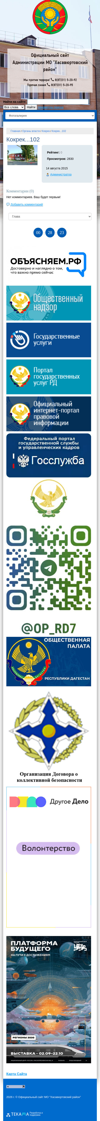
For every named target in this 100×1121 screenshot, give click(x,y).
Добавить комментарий (27, 204)
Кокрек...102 (59, 131)
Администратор (61, 174)
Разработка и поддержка (36, 1114)
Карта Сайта (16, 1074)
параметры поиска (50, 107)
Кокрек (46, 131)
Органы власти (31, 131)
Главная (15, 131)
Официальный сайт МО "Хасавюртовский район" (49, 1097)
